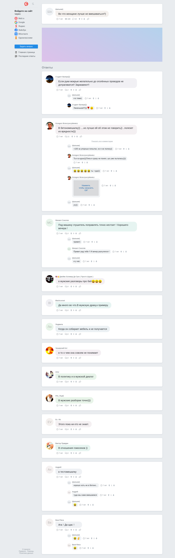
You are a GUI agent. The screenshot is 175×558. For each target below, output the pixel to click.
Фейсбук (20, 30)
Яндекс (20, 26)
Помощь (30, 551)
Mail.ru (19, 18)
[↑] (80, 19)
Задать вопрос (26, 46)
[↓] (84, 19)
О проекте (26, 549)
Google (20, 22)
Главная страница (25, 52)
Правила (22, 551)
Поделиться (88, 18)
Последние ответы (25, 56)
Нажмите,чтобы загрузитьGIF (86, 187)
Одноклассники (23, 37)
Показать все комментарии (102, 141)
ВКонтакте (21, 33)
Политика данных (26, 553)
